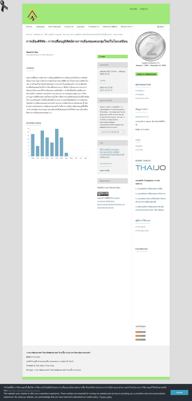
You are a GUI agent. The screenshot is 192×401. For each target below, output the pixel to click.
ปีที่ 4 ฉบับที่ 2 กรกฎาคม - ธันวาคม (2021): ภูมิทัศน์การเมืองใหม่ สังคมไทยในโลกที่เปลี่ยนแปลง (78, 34)
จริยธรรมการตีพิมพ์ (110, 27)
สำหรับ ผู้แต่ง (140, 227)
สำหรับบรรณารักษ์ (142, 98)
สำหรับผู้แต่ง (139, 94)
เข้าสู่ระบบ (144, 9)
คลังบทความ (38, 34)
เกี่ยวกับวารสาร (126, 27)
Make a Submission (146, 74)
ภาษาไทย (139, 149)
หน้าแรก (29, 27)
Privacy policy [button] (105, 397)
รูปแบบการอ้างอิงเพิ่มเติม (110, 132)
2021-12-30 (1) (106, 90)
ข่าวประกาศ (68, 27)
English (138, 146)
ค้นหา (160, 26)
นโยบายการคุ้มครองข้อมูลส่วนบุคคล (23, 390)
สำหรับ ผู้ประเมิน (142, 230)
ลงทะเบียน (80, 27)
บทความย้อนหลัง (54, 27)
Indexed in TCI (142, 117)
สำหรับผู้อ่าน (139, 91)
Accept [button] (179, 392)
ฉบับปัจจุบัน (40, 27)
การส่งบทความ (93, 27)
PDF (103, 57)
